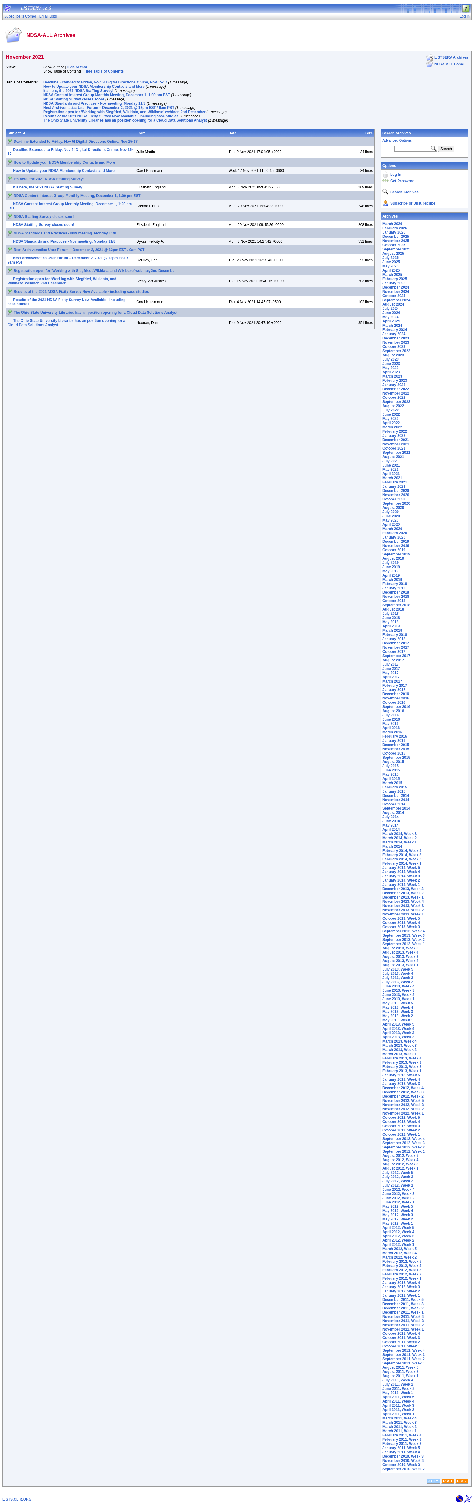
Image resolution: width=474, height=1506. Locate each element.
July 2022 (390, 410)
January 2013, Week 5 (401, 1075)
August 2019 (393, 558)
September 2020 (396, 503)
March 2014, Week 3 (399, 834)
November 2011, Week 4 (403, 1316)
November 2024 (395, 292)
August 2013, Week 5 (400, 948)
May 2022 (390, 419)
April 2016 (391, 728)
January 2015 (393, 791)
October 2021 (393, 448)
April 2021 (391, 474)
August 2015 (393, 762)
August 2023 (393, 355)
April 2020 (391, 524)
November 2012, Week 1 (403, 1113)
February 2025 (394, 279)
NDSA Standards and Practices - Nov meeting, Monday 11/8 (94, 103)
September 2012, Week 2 (403, 1147)
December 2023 (395, 338)
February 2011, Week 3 (401, 1439)
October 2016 (393, 702)
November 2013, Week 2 (403, 910)
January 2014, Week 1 (401, 884)
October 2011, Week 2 (401, 1342)
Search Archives (396, 133)
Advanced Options (397, 140)
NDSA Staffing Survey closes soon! (73, 99)
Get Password (402, 181)
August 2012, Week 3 (400, 1164)
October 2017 (393, 652)
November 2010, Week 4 (403, 1461)
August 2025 (393, 253)
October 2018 (393, 601)
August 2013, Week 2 (400, 961)
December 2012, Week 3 (403, 1092)
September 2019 (396, 554)
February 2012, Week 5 (401, 1261)
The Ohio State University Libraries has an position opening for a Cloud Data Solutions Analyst (125, 120)
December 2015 (395, 745)
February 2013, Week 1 (401, 1071)
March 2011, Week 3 (399, 1422)
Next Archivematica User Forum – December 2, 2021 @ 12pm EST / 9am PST (108, 108)
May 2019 (390, 571)
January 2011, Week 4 (401, 1452)
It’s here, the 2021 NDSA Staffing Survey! (78, 91)
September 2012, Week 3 (403, 1143)
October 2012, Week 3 (401, 1126)
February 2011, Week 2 (401, 1444)
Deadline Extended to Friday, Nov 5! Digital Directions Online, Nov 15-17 (105, 82)
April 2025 (391, 270)
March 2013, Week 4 (399, 1041)
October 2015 (393, 753)
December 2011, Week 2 (403, 1308)
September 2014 (396, 808)
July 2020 (390, 512)
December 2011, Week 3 (403, 1304)
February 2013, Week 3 (401, 1062)
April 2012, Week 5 (398, 1228)
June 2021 (391, 465)
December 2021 (395, 440)
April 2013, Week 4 (398, 1028)
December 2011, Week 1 (403, 1312)
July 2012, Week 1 (397, 1185)
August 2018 (393, 609)
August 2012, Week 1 (400, 1168)
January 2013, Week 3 (401, 1084)
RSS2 (461, 1481)
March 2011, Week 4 (399, 1418)
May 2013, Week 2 (397, 1016)
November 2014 (395, 800)
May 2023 (390, 368)
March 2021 (392, 478)
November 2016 (395, 698)
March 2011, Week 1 (399, 1431)
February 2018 (394, 635)
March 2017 (392, 681)
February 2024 (394, 330)
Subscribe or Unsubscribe (412, 203)
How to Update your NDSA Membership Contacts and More (94, 86)
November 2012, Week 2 (403, 1109)
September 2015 (396, 757)
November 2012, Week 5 (403, 1100)
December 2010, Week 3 (403, 1456)
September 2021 (396, 452)
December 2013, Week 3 (403, 889)
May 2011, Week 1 (397, 1393)
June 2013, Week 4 (398, 986)
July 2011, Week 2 (397, 1384)
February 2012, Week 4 (401, 1266)
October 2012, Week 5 (401, 1117)
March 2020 (392, 529)
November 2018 (395, 596)
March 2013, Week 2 (399, 1050)
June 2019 (391, 567)
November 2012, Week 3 (403, 1105)
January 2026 (393, 232)
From (140, 133)
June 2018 (391, 618)
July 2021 (390, 461)
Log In (395, 174)
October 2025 (393, 245)
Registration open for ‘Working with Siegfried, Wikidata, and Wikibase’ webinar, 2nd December (124, 112)
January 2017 (393, 690)
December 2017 (395, 643)
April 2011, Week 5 (398, 1397)
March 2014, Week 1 (399, 842)
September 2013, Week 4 (403, 931)
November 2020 (395, 495)
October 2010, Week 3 (401, 1465)
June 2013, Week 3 (398, 990)
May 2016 (390, 724)
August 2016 (393, 711)
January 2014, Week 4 (401, 872)
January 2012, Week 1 (401, 1295)
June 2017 (391, 668)
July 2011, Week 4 (397, 1380)
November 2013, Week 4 (403, 901)
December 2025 (395, 236)
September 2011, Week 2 (403, 1359)
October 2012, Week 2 (401, 1130)
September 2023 (396, 351)
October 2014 (393, 804)
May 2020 (390, 520)
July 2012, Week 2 (397, 1181)
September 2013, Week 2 (403, 940)
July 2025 (390, 258)
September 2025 (396, 249)
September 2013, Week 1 (403, 944)
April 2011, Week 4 (398, 1401)
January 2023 (393, 385)
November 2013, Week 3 (403, 906)
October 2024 (393, 296)
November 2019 (395, 546)
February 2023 (394, 380)
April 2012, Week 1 (398, 1244)
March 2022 (392, 427)
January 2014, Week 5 (401, 868)
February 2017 (394, 685)
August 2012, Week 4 (400, 1160)
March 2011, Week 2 (399, 1427)
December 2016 (395, 694)
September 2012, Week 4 (403, 1139)
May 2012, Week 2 (397, 1219)
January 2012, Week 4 (401, 1283)
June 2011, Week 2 (398, 1389)
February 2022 (394, 431)
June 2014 (391, 821)
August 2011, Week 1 (400, 1376)
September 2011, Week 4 (403, 1350)
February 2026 (394, 228)
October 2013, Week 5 (401, 918)
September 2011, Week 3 (403, 1355)
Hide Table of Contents (104, 71)
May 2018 (390, 622)
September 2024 (396, 300)
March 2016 (392, 732)
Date (232, 133)
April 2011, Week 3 (398, 1405)
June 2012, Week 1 (398, 1202)
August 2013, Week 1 (400, 965)
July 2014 (390, 817)
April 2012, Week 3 (398, 1236)
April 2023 (391, 372)
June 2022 (391, 414)
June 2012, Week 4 (398, 1189)
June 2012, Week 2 (398, 1198)
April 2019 (391, 575)
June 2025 (391, 262)
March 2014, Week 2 (399, 838)
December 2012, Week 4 (403, 1088)
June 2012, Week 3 (398, 1194)
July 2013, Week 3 (397, 978)
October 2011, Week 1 (401, 1346)
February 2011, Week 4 (401, 1435)
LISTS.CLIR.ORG (16, 1499)
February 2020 (394, 533)
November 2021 (395, 444)
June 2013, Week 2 (398, 995)
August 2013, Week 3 (400, 956)
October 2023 (393, 347)
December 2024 (395, 287)
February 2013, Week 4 (401, 1058)
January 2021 (393, 486)
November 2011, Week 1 (403, 1329)
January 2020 (393, 537)
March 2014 (392, 846)
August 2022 (393, 406)
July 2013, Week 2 (397, 982)
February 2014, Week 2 (401, 859)
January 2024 (393, 334)
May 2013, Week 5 (397, 1003)
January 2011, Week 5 (401, 1448)
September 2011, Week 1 (403, 1363)
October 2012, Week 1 (401, 1134)
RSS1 (448, 1481)
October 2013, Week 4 (401, 923)
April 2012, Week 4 (398, 1232)
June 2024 (391, 313)
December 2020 (395, 491)
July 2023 (390, 359)
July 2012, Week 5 (397, 1172)
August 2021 (393, 457)
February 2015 (394, 787)
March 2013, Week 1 (399, 1054)
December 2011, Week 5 (403, 1300)
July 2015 (390, 766)
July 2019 (390, 563)
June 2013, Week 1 (398, 999)
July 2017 (390, 664)
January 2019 (393, 588)
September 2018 (396, 605)
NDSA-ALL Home (449, 64)
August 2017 (393, 660)
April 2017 (391, 677)
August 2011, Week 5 (400, 1367)
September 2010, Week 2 (403, 1469)
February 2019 (394, 584)
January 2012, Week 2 (401, 1291)
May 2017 (390, 673)
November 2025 (395, 241)
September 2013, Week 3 (403, 935)
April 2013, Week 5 (398, 1024)
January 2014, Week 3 (401, 876)
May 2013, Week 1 (397, 1020)
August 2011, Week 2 (400, 1372)
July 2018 (390, 613)
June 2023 (391, 364)
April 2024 (391, 321)
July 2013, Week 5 (397, 969)
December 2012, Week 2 (403, 1096)
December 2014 (395, 796)
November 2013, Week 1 (403, 914)
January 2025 (393, 283)
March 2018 (392, 630)
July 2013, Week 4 (397, 973)
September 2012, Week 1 (403, 1151)
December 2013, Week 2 (403, 893)
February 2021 (394, 482)
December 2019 (395, 541)
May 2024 (390, 317)
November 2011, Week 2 (403, 1325)
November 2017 (395, 647)
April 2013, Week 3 (398, 1033)
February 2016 (394, 736)
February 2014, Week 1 (401, 863)
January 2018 (393, 639)
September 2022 (396, 402)
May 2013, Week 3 (397, 1012)
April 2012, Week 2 (398, 1240)
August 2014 (393, 812)
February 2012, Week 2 (401, 1274)
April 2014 (391, 829)
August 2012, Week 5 (400, 1156)
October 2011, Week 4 (401, 1333)
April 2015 (391, 779)
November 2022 (395, 393)
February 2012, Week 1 (401, 1278)
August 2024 (393, 304)
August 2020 (393, 508)
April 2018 (391, 626)
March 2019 (392, 580)
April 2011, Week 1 (398, 1414)
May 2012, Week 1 (397, 1223)
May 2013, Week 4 (397, 1007)
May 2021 (390, 469)
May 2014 (390, 825)
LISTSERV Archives (451, 57)
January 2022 (393, 436)
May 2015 (390, 774)
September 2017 (396, 656)
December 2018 (395, 592)
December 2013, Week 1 (403, 897)
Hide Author (77, 67)
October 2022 (393, 397)
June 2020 (391, 516)
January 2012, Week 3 (401, 1287)
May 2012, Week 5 (397, 1206)
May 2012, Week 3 (397, 1215)
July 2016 (390, 715)
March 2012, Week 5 (399, 1249)
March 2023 (392, 376)
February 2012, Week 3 (401, 1270)
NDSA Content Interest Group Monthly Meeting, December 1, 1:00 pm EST (106, 95)
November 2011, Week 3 (403, 1321)
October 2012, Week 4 (401, 1122)
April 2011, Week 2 (398, 1410)
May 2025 (390, 266)
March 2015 (392, 783)
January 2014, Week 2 (401, 880)
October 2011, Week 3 (401, 1338)
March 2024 (392, 325)
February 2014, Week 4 (401, 851)
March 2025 (392, 275)
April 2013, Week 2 (398, 1037)
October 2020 (393, 499)
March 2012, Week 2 (399, 1257)
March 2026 (392, 224)
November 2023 (395, 342)
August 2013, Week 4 (400, 952)
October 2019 (393, 550)
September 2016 (396, 707)
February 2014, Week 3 (401, 855)
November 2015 (395, 749)
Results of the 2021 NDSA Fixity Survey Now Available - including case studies (110, 116)
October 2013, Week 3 (401, 927)
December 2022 (395, 389)
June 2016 (391, 719)
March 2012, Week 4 (399, 1253)
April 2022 (391, 423)
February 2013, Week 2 (401, 1067)
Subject (14, 133)
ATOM (433, 1481)
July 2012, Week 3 (397, 1177)
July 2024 (390, 308)
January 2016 (393, 740)
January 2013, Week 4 (401, 1079)
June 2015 (391, 770)
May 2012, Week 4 (397, 1211)
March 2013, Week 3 (399, 1045)
